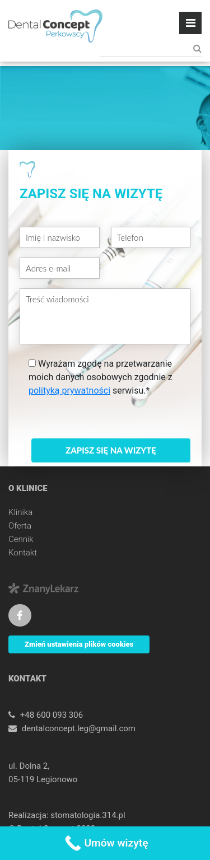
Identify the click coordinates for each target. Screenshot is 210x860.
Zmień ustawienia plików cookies (79, 644)
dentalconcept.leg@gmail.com (79, 728)
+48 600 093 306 (51, 715)
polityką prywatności (69, 390)
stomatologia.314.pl (87, 815)
